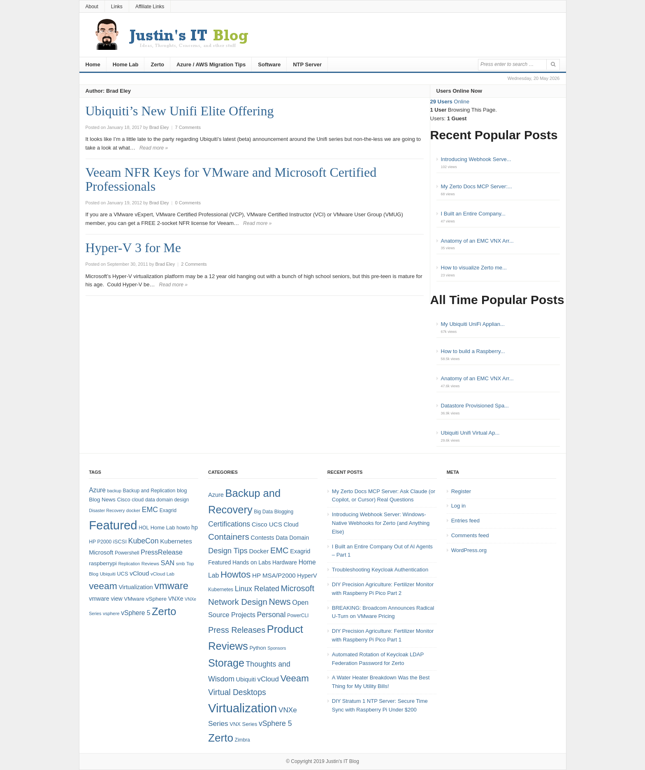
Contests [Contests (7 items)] (262, 537)
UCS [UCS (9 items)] (122, 574)
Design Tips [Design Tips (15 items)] (228, 550)
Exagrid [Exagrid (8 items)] (168, 510)
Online (449, 101)
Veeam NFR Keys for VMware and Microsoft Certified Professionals (231, 179)
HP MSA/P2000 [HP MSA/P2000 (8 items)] (274, 575)
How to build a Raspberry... (473, 351)
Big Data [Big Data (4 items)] (263, 512)
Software (269, 64)
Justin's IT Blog (342, 761)
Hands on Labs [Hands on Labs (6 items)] (251, 562)
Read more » (153, 148)
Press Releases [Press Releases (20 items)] (236, 629)
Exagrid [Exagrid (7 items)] (300, 551)
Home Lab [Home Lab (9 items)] (163, 527)
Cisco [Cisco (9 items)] (123, 499)
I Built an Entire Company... (473, 214)
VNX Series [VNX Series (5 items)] (243, 724)
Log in (458, 506)
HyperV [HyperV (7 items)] (307, 575)
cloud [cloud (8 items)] (138, 500)
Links (117, 6)
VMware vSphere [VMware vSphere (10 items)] (145, 599)
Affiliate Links (149, 6)
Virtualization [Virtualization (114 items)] (242, 708)
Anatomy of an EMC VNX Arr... (477, 241)
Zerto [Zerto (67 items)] (164, 611)
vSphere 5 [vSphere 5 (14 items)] (135, 612)
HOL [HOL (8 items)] (144, 528)
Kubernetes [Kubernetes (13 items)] (176, 541)
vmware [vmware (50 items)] (171, 585)
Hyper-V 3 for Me (133, 247)
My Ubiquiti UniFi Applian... (473, 324)
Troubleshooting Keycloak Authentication (380, 569)
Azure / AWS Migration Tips (211, 64)
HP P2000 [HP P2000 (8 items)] (100, 542)
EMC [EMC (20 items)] (150, 510)
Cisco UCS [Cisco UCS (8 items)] (267, 524)
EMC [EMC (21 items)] (279, 550)
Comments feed (470, 535)
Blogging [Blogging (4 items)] (283, 512)
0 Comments (188, 202)
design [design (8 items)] (181, 500)
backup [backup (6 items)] (114, 490)
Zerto (157, 64)
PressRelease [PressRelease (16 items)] (162, 552)
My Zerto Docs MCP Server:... (476, 186)
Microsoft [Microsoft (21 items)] (297, 588)
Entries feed (465, 520)
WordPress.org (469, 550)
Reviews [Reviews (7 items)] (150, 563)
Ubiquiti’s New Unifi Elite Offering (180, 110)
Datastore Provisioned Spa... (475, 406)
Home (93, 64)
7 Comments (188, 127)
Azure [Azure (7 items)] (216, 494)
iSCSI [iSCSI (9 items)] (120, 541)
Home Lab (126, 64)
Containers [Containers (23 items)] (228, 536)
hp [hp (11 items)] (194, 527)
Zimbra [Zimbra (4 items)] (242, 740)
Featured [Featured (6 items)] (219, 562)
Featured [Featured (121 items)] (113, 525)
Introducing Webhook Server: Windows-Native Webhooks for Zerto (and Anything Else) (381, 523)
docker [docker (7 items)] (133, 510)
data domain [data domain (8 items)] (159, 500)
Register (461, 491)
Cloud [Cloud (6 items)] (290, 524)
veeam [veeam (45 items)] (103, 585)
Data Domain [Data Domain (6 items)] (292, 537)
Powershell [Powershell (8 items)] (127, 553)
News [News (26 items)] (279, 602)
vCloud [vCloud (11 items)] (267, 679)
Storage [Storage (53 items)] (226, 663)
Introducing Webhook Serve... (476, 159)
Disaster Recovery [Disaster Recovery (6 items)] (107, 510)
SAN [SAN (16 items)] (167, 562)
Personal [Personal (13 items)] (271, 615)
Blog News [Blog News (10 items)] (102, 499)
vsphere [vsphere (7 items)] (111, 613)
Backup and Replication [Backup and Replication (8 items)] (149, 491)
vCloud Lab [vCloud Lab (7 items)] (162, 573)
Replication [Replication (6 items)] (129, 563)
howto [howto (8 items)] (183, 528)
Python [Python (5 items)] (257, 648)
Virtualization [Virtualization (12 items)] (135, 587)
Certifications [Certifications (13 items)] (229, 524)
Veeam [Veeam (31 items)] (294, 678)
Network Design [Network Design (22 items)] (237, 601)
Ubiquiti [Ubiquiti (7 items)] (108, 573)
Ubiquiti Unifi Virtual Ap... (470, 433)
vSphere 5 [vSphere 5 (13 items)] (275, 723)
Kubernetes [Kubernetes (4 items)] (220, 589)
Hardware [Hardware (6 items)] (284, 562)
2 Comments (193, 264)
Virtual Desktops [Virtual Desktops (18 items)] (237, 692)
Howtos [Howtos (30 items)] (235, 574)
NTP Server (307, 64)
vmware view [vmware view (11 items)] (106, 598)
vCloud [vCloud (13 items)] (139, 573)
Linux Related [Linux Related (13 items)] (257, 589)
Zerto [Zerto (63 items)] (220, 738)
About (92, 6)
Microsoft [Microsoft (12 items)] (101, 552)
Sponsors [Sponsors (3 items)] (276, 648)
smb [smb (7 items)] (180, 563)
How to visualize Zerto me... (474, 267)
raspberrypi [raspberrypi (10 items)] (103, 563)
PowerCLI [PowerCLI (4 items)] (298, 615)
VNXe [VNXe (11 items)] (175, 598)
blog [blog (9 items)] (182, 490)
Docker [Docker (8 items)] (259, 551)
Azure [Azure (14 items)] (97, 490)
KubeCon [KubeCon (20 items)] (143, 541)
